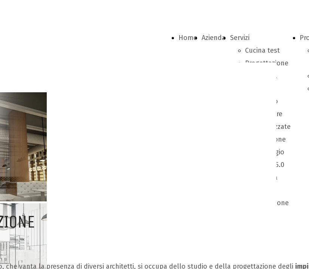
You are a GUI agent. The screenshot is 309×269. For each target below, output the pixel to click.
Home (187, 38)
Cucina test (262, 50)
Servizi (240, 38)
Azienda (214, 38)
